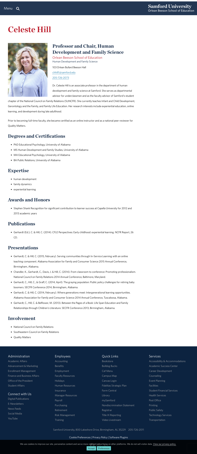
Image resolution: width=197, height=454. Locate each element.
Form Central (109, 390)
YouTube (13, 418)
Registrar (107, 410)
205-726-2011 (136, 429)
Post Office (155, 400)
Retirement (61, 410)
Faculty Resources (65, 375)
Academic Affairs (17, 361)
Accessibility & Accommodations (167, 361)
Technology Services (160, 415)
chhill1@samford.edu (64, 72)
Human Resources (65, 385)
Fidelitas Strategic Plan (114, 385)
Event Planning (157, 380)
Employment (62, 371)
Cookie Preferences (80, 437)
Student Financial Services (163, 390)
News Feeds (14, 408)
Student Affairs (16, 385)
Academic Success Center (163, 366)
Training (59, 420)
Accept (91, 448)
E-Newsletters (16, 403)
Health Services (157, 395)
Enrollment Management (22, 371)
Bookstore (107, 361)
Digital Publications (18, 398)
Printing (153, 405)
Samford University (64, 429)
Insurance (60, 390)
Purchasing (61, 405)
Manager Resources (66, 395)
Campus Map (109, 375)
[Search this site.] (18, 8)
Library (106, 395)
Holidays (59, 380)
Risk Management (65, 415)
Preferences (104, 448)
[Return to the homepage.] (171, 10)
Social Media (15, 413)
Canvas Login (109, 380)
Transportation (157, 420)
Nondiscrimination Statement (118, 405)
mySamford (108, 400)
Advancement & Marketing (23, 366)
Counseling (155, 375)
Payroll (58, 400)
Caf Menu (107, 371)
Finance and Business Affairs (23, 375)
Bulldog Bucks (109, 366)
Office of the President (20, 380)
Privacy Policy (99, 437)
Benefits (59, 366)
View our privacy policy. (164, 444)
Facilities (153, 385)
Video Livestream (111, 420)
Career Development (160, 371)
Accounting (61, 361)
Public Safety (156, 410)
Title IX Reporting (111, 415)
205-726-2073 (60, 77)
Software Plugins (118, 437)
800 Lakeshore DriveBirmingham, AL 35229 (101, 429)
